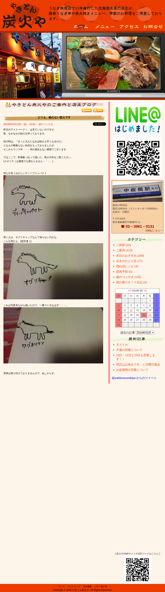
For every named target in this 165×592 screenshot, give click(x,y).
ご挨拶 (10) (123, 245)
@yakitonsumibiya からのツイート (134, 378)
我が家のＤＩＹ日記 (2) (131, 282)
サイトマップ (74, 586)
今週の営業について (129, 350)
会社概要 (87, 586)
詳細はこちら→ (154, 230)
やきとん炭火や (80, 590)
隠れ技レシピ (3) (127, 266)
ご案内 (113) (124, 250)
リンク (61, 586)
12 (131, 310)
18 (125, 315)
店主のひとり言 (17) (129, 261)
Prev (71, 85)
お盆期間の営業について (132, 370)
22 (150, 315)
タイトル (122, 344)
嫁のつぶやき (46, 124)
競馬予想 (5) (124, 271)
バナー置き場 (101, 586)
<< (129, 290)
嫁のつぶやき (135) (128, 277)
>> (145, 290)
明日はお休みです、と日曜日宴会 (138, 364)
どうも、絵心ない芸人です (54, 117)
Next (156, 85)
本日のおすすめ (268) (130, 255)
